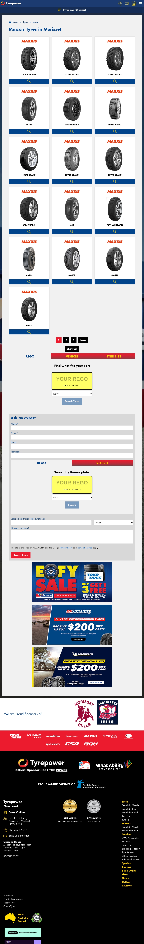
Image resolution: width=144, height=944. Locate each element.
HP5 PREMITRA (72, 125)
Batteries (126, 841)
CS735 (29, 125)
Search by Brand (130, 812)
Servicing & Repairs (131, 848)
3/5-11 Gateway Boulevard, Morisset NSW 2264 (19, 821)
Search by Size (129, 809)
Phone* (14, 433)
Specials (126, 863)
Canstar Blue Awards (13, 899)
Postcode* (16, 451)
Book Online (129, 870)
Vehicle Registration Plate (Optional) (28, 518)
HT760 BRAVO (72, 175)
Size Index (8, 895)
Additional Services (131, 859)
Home (13, 22)
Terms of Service (84, 547)
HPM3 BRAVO (114, 125)
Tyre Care (126, 816)
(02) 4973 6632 (18, 830)
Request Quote (21, 555)
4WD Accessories (130, 838)
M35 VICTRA (29, 225)
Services (126, 834)
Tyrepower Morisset (72, 10)
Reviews (127, 885)
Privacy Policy (66, 547)
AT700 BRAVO (29, 75)
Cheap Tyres (9, 906)
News (125, 878)
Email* (14, 442)
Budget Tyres (9, 902)
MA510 (114, 275)
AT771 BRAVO (72, 75)
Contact (126, 866)
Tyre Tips (126, 819)
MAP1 (29, 325)
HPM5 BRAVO (29, 175)
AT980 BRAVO (115, 75)
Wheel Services (129, 856)
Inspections (127, 845)
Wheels (126, 823)
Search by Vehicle (130, 805)
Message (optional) (20, 528)
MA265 (29, 275)
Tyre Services (128, 852)
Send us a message (19, 835)
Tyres (125, 801)
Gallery (126, 881)
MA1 (72, 225)
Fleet (125, 874)
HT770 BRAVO (115, 175)
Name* (14, 423)
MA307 (71, 275)
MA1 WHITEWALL (115, 225)
